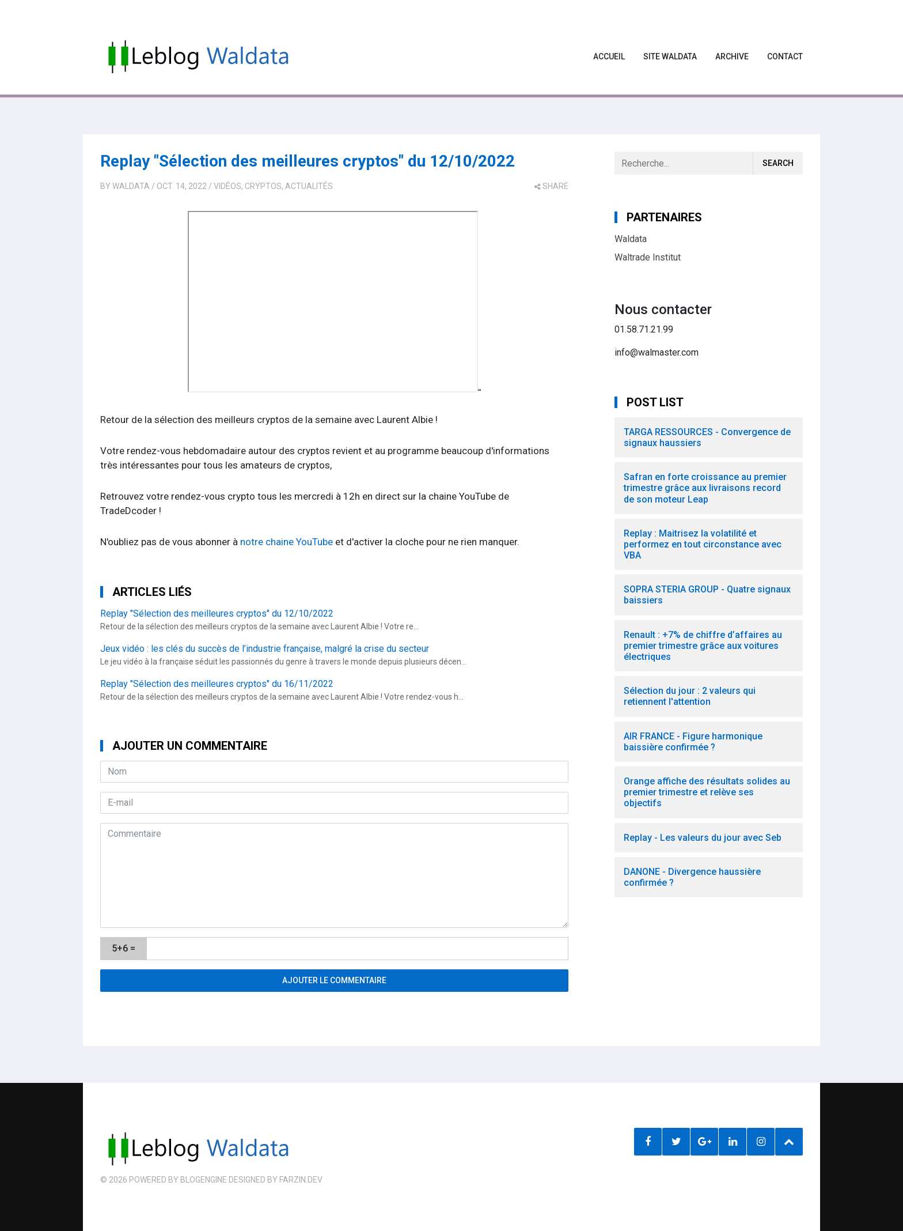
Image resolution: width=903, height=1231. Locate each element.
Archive (732, 56)
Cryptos (263, 186)
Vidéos (227, 186)
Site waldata (670, 56)
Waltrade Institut (647, 257)
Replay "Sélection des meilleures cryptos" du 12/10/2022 (307, 161)
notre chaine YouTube (286, 541)
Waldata (131, 186)
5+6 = (123, 948)
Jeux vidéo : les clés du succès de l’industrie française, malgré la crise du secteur (264, 648)
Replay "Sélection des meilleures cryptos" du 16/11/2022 (216, 683)
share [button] (551, 186)
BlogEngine (203, 1179)
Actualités (309, 186)
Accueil (609, 56)
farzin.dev (300, 1179)
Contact (785, 56)
